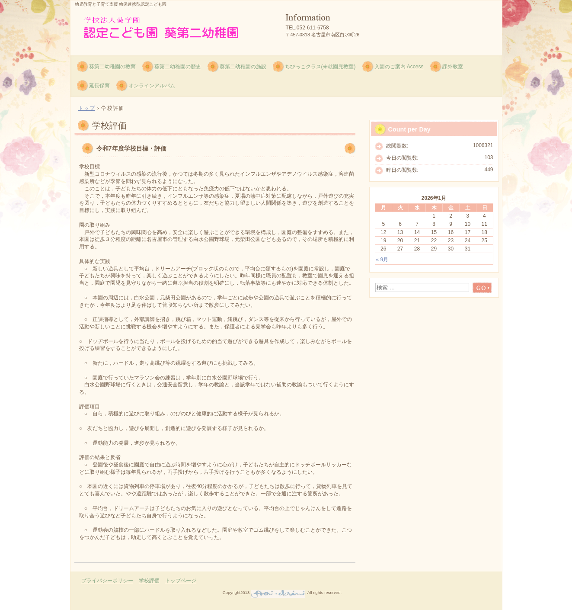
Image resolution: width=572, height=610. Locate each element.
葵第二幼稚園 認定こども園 (174, 26)
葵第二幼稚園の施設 (243, 67)
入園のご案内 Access (399, 67)
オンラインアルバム (151, 86)
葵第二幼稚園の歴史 (177, 67)
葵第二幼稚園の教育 (112, 67)
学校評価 (149, 581)
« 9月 (382, 260)
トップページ (180, 581)
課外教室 (452, 67)
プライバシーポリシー (107, 581)
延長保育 (99, 86)
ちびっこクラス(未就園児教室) (320, 67)
